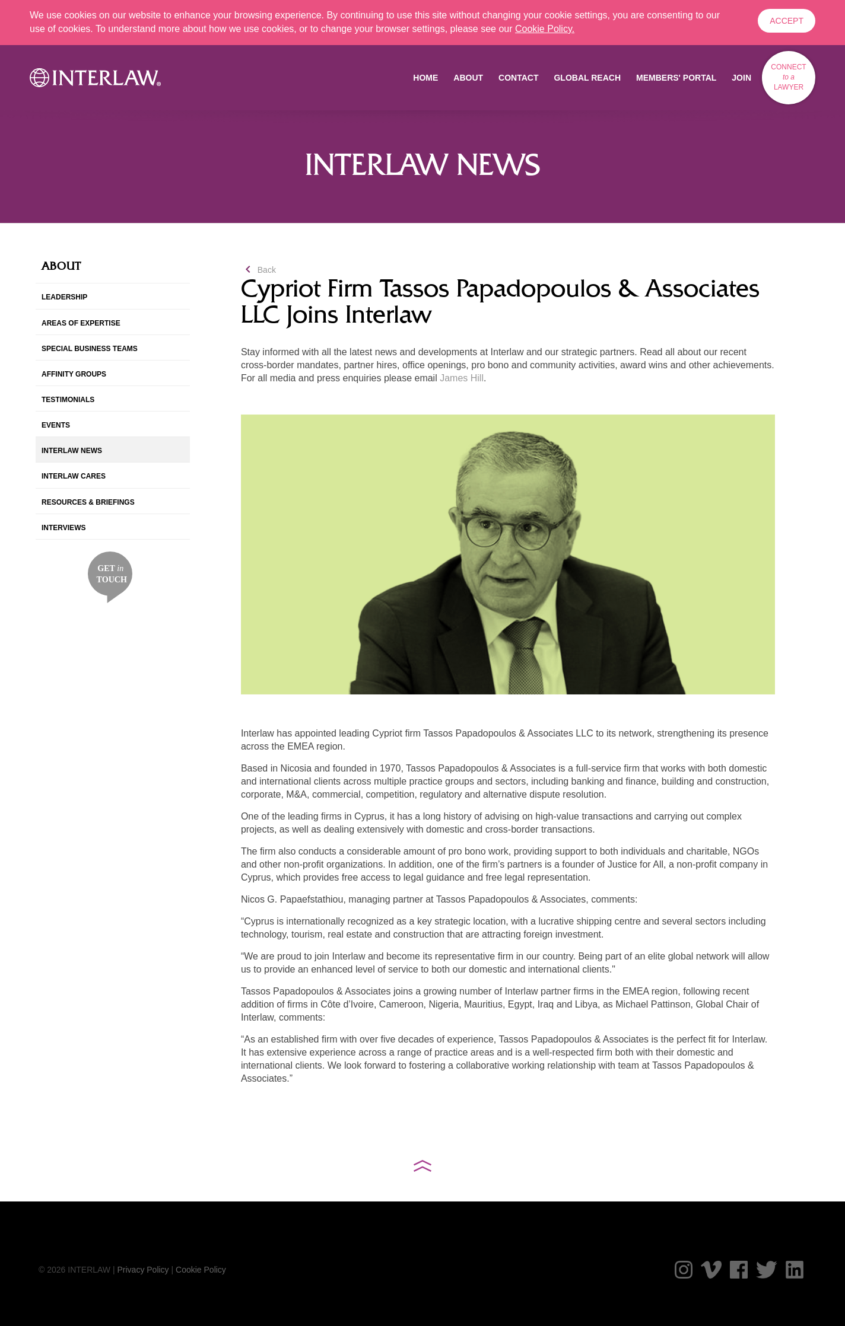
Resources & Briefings (88, 502)
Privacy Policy (143, 1269)
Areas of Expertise (81, 323)
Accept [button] (786, 21)
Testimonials (68, 400)
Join (741, 77)
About (468, 77)
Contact (518, 77)
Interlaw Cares (74, 476)
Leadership (64, 297)
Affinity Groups (74, 374)
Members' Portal (676, 77)
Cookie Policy (201, 1269)
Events (56, 425)
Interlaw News (72, 451)
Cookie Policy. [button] (544, 29)
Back (258, 270)
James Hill (462, 378)
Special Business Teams (90, 349)
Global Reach (587, 77)
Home (425, 77)
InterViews (63, 528)
